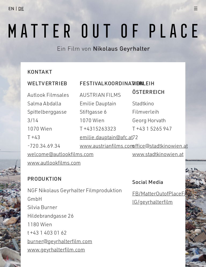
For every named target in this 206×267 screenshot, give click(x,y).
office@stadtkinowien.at (160, 145)
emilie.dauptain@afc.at (106, 137)
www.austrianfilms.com (107, 145)
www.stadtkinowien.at (157, 154)
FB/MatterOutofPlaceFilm (162, 193)
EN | (16, 8)
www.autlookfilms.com (54, 162)
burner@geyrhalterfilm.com (59, 241)
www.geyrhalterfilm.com (56, 249)
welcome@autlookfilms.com (60, 154)
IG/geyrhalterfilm (152, 201)
